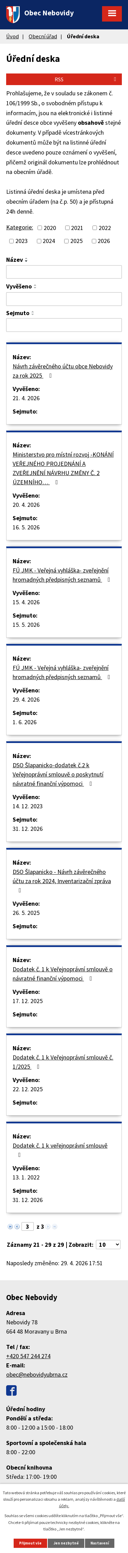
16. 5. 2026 (26, 527)
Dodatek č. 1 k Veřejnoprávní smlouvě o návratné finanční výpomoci (63, 973)
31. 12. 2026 (28, 829)
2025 (76, 241)
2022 (105, 228)
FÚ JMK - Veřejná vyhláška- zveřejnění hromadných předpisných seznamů (63, 574)
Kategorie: (19, 227)
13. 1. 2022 (26, 1177)
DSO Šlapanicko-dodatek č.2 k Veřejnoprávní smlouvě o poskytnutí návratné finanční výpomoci (58, 774)
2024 (49, 241)
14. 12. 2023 (28, 806)
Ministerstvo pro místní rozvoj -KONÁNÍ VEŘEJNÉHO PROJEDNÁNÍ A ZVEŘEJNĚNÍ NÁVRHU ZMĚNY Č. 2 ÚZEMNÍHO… (63, 468)
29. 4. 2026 (26, 699)
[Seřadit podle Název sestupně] (26, 261)
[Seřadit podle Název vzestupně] (26, 258)
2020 (50, 228)
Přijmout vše (30, 1543)
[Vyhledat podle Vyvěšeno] (64, 299)
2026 (104, 241)
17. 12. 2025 (28, 1001)
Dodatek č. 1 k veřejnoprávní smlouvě (60, 1150)
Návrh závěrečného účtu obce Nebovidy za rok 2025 (63, 370)
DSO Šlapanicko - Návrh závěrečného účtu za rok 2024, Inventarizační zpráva (62, 880)
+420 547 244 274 (28, 1356)
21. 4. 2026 (26, 398)
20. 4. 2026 (26, 505)
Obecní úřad (43, 36)
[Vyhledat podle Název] (64, 272)
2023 (21, 241)
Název (14, 260)
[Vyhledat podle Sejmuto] (64, 325)
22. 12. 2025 (28, 1089)
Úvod (12, 36)
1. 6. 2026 (25, 722)
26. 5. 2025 (26, 913)
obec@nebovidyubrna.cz (37, 1374)
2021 (77, 228)
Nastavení (99, 1543)
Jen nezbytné (66, 1543)
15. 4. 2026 (26, 602)
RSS (86, 79)
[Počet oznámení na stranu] (108, 1244)
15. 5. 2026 (26, 625)
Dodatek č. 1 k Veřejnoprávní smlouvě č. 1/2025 (63, 1061)
